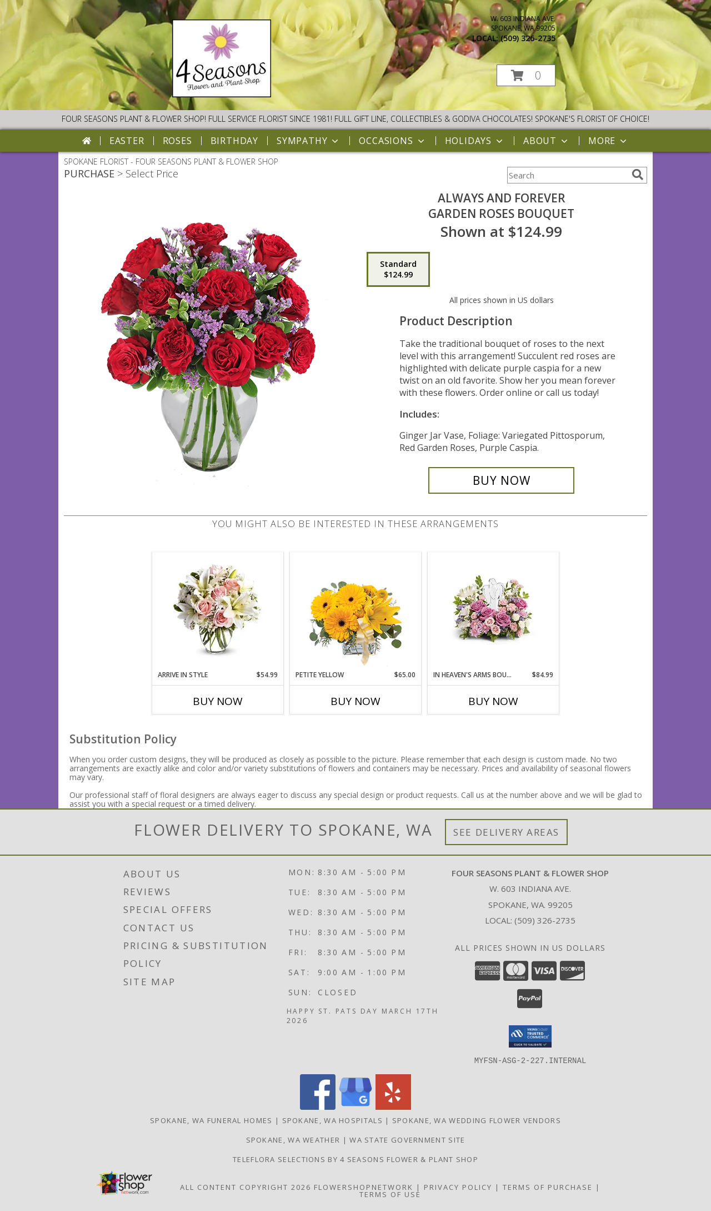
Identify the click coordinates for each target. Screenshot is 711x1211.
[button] (526, 75)
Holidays (475, 141)
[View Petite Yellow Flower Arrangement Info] (355, 611)
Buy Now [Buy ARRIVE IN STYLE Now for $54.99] (218, 701)
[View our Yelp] (393, 1106)
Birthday (234, 141)
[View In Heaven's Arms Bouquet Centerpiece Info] (493, 611)
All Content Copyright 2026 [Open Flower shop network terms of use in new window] (245, 1187)
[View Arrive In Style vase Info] (218, 611)
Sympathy (309, 141)
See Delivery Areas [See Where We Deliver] (506, 832)
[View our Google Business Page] (355, 1106)
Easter (126, 141)
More (608, 141)
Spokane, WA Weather (293, 1139)
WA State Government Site (407, 1139)
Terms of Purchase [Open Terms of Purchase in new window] (548, 1187)
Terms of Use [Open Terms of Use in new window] (390, 1194)
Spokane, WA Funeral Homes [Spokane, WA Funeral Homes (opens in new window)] (211, 1120)
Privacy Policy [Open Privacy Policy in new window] (458, 1187)
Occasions (392, 141)
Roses (177, 141)
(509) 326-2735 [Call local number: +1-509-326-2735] (527, 38)
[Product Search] (567, 175)
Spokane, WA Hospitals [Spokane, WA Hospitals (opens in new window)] (332, 1120)
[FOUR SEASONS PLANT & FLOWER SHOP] (221, 94)
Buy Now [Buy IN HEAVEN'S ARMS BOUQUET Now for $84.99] (493, 701)
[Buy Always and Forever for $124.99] (501, 480)
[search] (638, 174)
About (546, 141)
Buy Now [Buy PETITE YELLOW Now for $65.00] (355, 701)
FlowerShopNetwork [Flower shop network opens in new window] (363, 1187)
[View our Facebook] (318, 1106)
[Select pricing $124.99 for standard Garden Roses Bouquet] (398, 270)
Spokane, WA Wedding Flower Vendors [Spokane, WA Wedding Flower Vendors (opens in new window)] (476, 1120)
